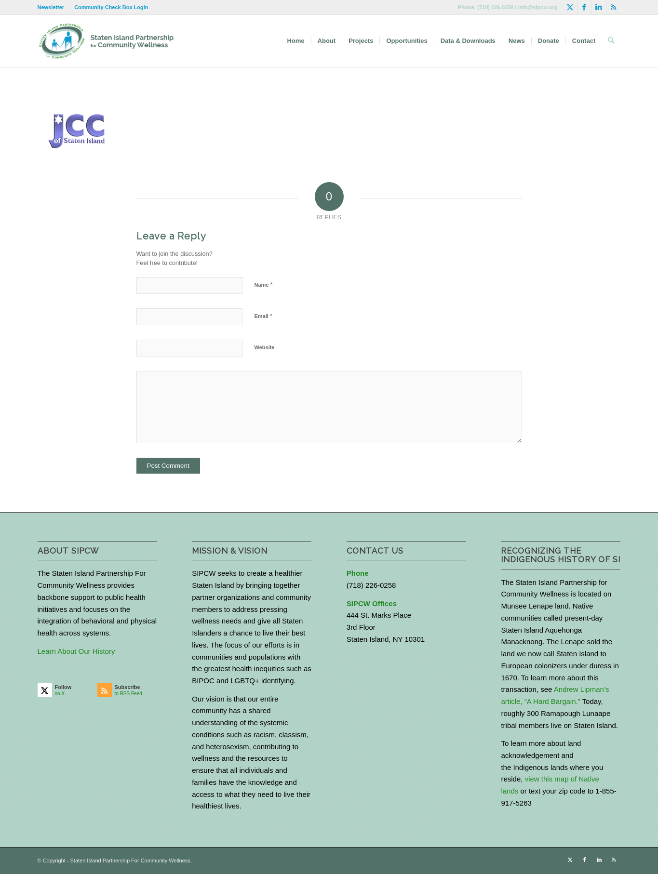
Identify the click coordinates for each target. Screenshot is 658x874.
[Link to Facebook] (584, 7)
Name (264, 284)
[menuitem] (54, 7)
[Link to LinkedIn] (599, 7)
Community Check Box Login (111, 7)
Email (263, 315)
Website (265, 347)
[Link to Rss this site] (613, 7)
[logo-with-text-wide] (106, 41)
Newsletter (51, 7)
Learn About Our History (76, 651)
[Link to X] (570, 7)
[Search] (611, 41)
